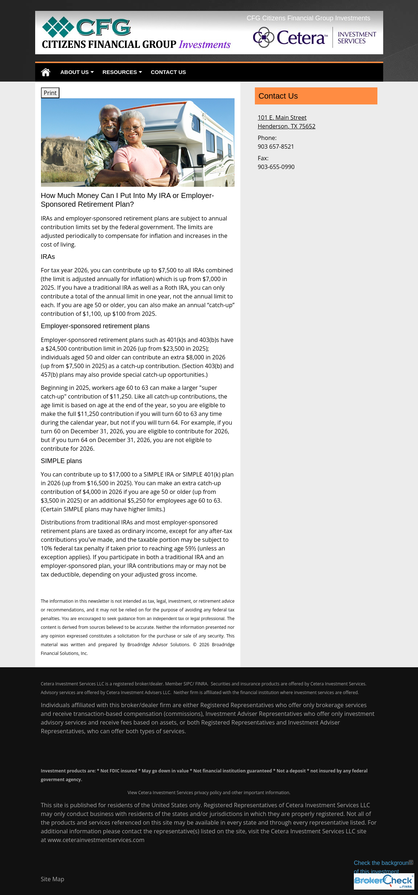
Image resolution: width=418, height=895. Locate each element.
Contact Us (168, 72)
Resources (120, 72)
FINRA (201, 684)
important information (266, 792)
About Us (75, 72)
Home (45, 72)
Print (50, 93)
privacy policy (208, 792)
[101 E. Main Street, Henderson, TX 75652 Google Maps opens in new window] (286, 122)
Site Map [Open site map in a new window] (53, 879)
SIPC (188, 684)
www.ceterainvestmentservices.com (95, 840)
